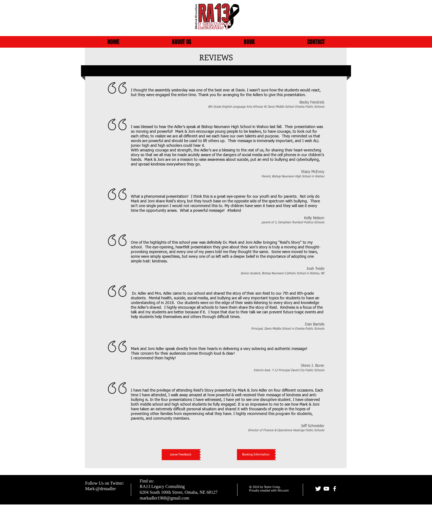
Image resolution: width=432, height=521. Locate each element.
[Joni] (318, 488)
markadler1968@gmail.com (164, 498)
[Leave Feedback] (180, 454)
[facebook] (334, 488)
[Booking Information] (256, 454)
